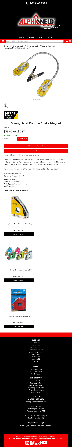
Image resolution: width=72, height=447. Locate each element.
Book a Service (36, 372)
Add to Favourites (37, 151)
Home (6, 46)
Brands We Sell (36, 383)
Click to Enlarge (36, 99)
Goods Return (36, 374)
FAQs (36, 361)
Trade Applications (36, 343)
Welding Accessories (17, 46)
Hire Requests (36, 369)
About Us (36, 381)
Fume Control (36, 354)
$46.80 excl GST (19, 230)
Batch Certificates (36, 350)
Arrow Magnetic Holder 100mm (19, 316)
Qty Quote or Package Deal (36, 145)
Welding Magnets (47, 46)
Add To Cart (19, 234)
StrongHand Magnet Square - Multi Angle (19, 224)
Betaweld (36, 359)
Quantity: (6, 138)
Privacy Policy (36, 392)
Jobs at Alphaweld (36, 385)
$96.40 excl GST (19, 276)
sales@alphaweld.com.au (36, 402)
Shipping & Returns (36, 388)
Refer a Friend (36, 345)
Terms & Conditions (36, 390)
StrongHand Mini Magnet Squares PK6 (19, 270)
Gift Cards (36, 357)
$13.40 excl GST (18, 323)
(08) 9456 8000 (38, 3)
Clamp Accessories (32, 46)
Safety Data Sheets (36, 352)
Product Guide (36, 347)
